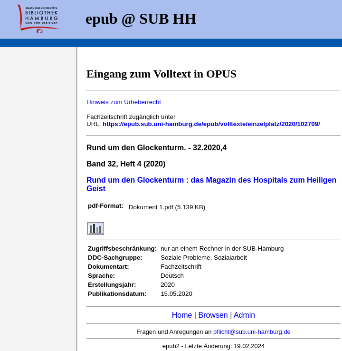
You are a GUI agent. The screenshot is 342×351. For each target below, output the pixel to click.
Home (182, 315)
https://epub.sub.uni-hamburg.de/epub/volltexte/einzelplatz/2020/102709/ (211, 123)
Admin (244, 315)
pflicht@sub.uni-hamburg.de (252, 331)
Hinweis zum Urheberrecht (123, 102)
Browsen (213, 315)
